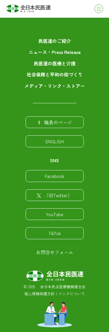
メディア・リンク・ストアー (54, 85)
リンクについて (71, 293)
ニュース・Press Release (54, 51)
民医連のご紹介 (54, 40)
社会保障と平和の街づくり (55, 74)
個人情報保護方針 (39, 293)
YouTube (54, 214)
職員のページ (54, 122)
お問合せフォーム (54, 252)
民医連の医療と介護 (55, 63)
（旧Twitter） (54, 195)
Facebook (54, 175)
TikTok (55, 233)
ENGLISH (55, 141)
